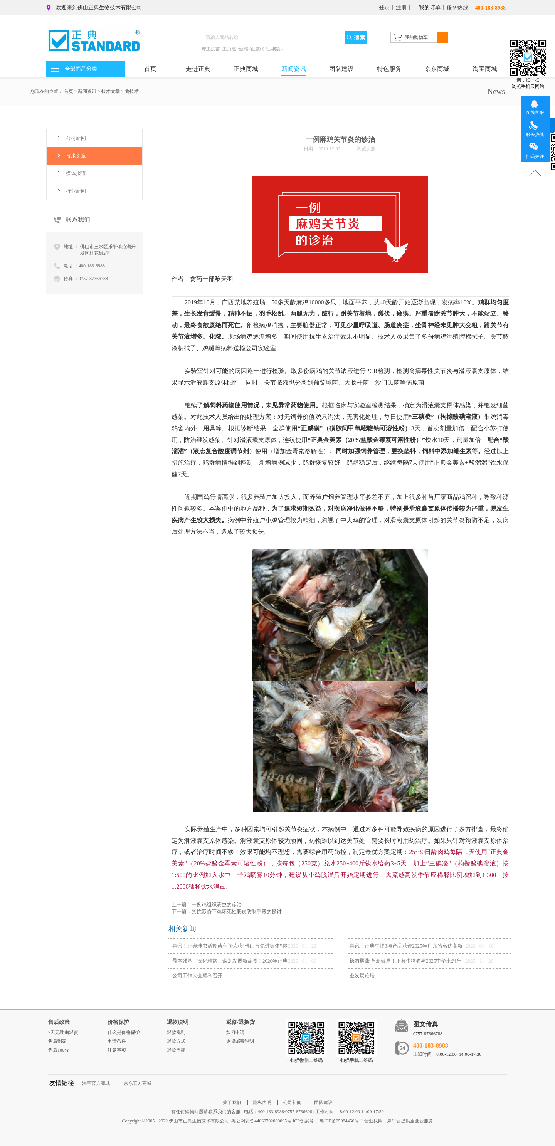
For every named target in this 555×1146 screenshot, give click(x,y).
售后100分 (58, 1050)
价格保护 (118, 1022)
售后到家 (57, 1041)
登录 (384, 7)
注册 (401, 7)
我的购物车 (416, 37)
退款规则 (176, 1032)
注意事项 (117, 1050)
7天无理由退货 (63, 1032)
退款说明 (177, 1022)
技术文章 (110, 91)
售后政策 (59, 1022)
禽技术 (132, 91)
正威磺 (258, 49)
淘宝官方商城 (96, 1083)
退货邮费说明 (240, 1041)
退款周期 (176, 1050)
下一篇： (227, 911)
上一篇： (207, 904)
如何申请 (235, 1032)
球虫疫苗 (211, 49)
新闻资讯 (87, 91)
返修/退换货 (240, 1022)
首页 (150, 69)
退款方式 (176, 1041)
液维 (244, 49)
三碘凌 (274, 49)
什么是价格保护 (124, 1032)
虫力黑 (229, 49)
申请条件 (117, 1041)
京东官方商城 (137, 1083)
